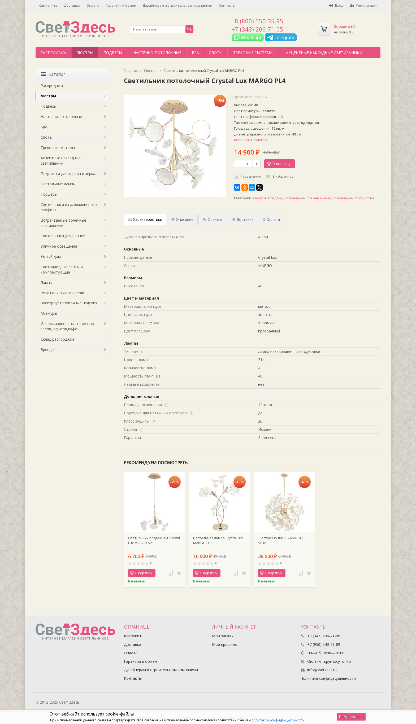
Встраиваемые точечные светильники (63, 223)
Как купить (48, 5)
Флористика (364, 198)
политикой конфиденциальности (278, 720)
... (375, 52)
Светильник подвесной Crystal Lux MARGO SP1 (154, 540)
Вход (336, 5)
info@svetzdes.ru (322, 669)
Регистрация (363, 5)
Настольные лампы (58, 183)
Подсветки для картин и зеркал (69, 173)
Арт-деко (274, 198)
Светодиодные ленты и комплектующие (62, 269)
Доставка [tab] (242, 219)
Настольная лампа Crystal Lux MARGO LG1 (218, 540)
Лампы (47, 282)
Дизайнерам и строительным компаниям (177, 5)
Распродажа (53, 52)
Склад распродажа (57, 339)
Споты (215, 52)
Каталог (53, 74)
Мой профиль (224, 644)
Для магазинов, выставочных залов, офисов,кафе (67, 326)
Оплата (92, 5)
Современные (318, 198)
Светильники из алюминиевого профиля (69, 207)
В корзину (279, 163)
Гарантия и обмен (121, 5)
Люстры (84, 52)
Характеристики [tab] (145, 219)
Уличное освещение (59, 246)
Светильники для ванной (63, 235)
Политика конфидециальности (328, 678)
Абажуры (49, 313)
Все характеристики (251, 139)
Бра (195, 52)
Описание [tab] (182, 219)
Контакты (227, 5)
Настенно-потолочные (157, 52)
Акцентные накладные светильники (324, 52)
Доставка (72, 5)
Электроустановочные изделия (69, 302)
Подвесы (112, 52)
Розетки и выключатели (62, 292)
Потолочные (294, 198)
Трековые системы (253, 52)
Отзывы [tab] (212, 219)
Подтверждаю (351, 716)
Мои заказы (222, 635)
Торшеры (49, 194)
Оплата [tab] (271, 219)
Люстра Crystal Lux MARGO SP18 (280, 540)
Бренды (47, 349)
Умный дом (51, 256)
